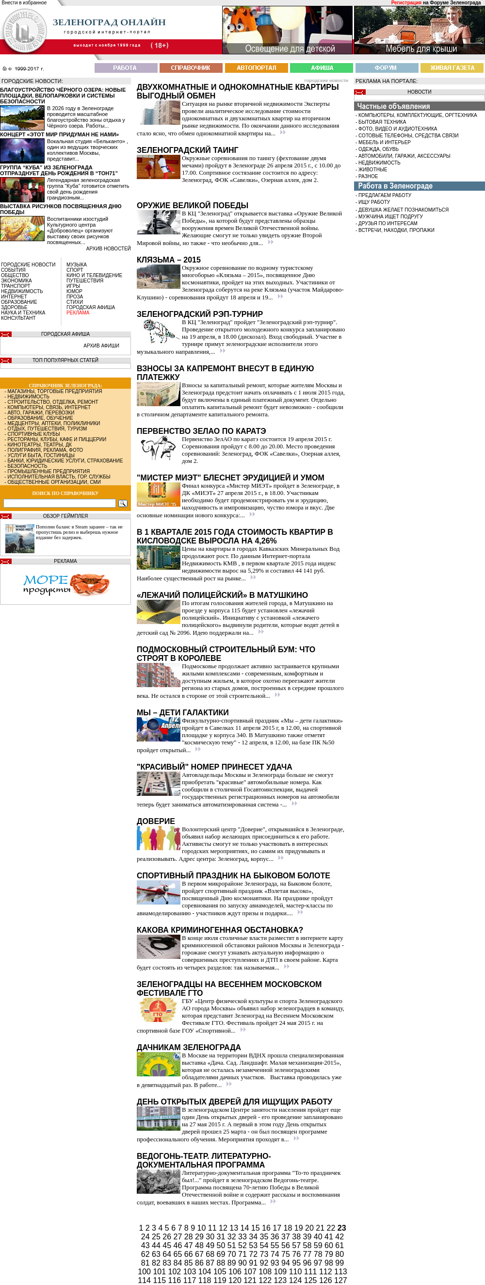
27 (179, 1237)
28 (189, 1237)
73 (265, 1254)
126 (326, 1280)
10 (202, 1228)
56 (286, 1245)
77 (308, 1254)
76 (297, 1254)
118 (205, 1280)
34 (254, 1237)
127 (340, 1280)
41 (329, 1237)
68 (211, 1254)
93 (276, 1263)
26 (167, 1237)
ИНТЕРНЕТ (14, 296)
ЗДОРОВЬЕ (14, 307)
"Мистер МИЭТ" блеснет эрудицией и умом (230, 478)
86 (200, 1263)
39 (308, 1237)
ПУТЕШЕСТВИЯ (84, 280)
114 (145, 1280)
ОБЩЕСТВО (15, 275)
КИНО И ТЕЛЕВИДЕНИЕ (94, 275)
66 (189, 1254)
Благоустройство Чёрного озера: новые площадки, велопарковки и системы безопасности (63, 95)
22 (332, 1228)
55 (276, 1245)
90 (243, 1263)
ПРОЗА (74, 296)
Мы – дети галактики (183, 712)
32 (232, 1237)
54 (265, 1245)
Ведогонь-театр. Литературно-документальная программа (204, 1160)
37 (286, 1237)
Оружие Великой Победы (192, 205)
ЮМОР (74, 291)
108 (266, 1272)
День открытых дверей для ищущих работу (234, 1102)
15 (256, 1228)
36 (276, 1237)
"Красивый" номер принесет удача (214, 767)
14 (246, 1228)
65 (179, 1254)
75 (286, 1254)
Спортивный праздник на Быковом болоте (233, 876)
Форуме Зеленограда (455, 2)
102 (175, 1272)
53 (254, 1245)
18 (289, 1228)
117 (190, 1280)
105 (220, 1272)
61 (339, 1245)
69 (222, 1254)
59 (319, 1245)
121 (251, 1280)
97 (319, 1263)
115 (160, 1280)
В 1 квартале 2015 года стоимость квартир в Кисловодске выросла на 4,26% (235, 536)
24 (146, 1237)
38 (297, 1237)
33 (243, 1237)
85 (189, 1263)
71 (243, 1254)
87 (211, 1263)
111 (311, 1272)
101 (160, 1272)
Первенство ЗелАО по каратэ (201, 431)
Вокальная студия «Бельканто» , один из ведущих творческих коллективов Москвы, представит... (87, 150)
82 (157, 1263)
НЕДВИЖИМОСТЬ (22, 291)
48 (200, 1245)
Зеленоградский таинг (188, 150)
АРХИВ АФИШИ (101, 345)
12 (224, 1228)
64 (167, 1254)
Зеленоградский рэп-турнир (200, 314)
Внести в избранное (24, 2)
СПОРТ (74, 270)
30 (211, 1237)
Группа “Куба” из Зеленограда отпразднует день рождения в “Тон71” (59, 170)
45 (167, 1245)
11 (213, 1228)
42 (339, 1237)
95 (297, 1263)
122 (266, 1280)
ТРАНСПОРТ (16, 286)
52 (243, 1245)
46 (179, 1245)
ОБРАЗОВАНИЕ (19, 302)
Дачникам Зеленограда (189, 1047)
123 (281, 1280)
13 (234, 1228)
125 (311, 1280)
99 (339, 1263)
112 (326, 1272)
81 (146, 1263)
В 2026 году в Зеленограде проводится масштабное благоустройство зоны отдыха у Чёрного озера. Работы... (86, 117)
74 (276, 1254)
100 (145, 1272)
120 (235, 1280)
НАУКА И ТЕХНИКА (23, 312)
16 (267, 1228)
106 (235, 1272)
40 (319, 1237)
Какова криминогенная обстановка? (220, 930)
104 (205, 1272)
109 (281, 1272)
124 (296, 1280)
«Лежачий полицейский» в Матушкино (222, 595)
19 (299, 1228)
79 (329, 1254)
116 (175, 1280)
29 (200, 1237)
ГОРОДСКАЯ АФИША (90, 307)
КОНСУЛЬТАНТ (18, 318)
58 (308, 1245)
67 (200, 1254)
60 (329, 1245)
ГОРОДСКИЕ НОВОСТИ (28, 264)
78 (319, 1254)
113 (340, 1272)
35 (265, 1237)
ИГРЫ (73, 286)
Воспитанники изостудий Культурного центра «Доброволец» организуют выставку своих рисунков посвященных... (80, 230)
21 (321, 1228)
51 (232, 1245)
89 (232, 1263)
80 (339, 1254)
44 (157, 1245)
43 (146, 1245)
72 (254, 1254)
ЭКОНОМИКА (16, 280)
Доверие (156, 821)
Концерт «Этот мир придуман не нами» (59, 134)
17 (278, 1228)
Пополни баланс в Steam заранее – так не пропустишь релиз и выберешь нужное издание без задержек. (79, 532)
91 (254, 1263)
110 (296, 1272)
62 (146, 1254)
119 (220, 1280)
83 (167, 1263)
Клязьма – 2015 (169, 260)
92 (265, 1263)
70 (232, 1254)
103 (190, 1272)
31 (222, 1237)
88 (222, 1263)
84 (179, 1263)
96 (308, 1263)
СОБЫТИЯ (13, 270)
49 (211, 1245)
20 (310, 1228)
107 (251, 1272)
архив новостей (108, 248)
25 (157, 1237)
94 (286, 1263)
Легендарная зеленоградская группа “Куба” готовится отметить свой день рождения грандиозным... (88, 188)
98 (329, 1263)
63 (157, 1254)
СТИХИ (74, 302)
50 (222, 1245)
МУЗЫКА (76, 264)
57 (297, 1245)
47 (189, 1245)
